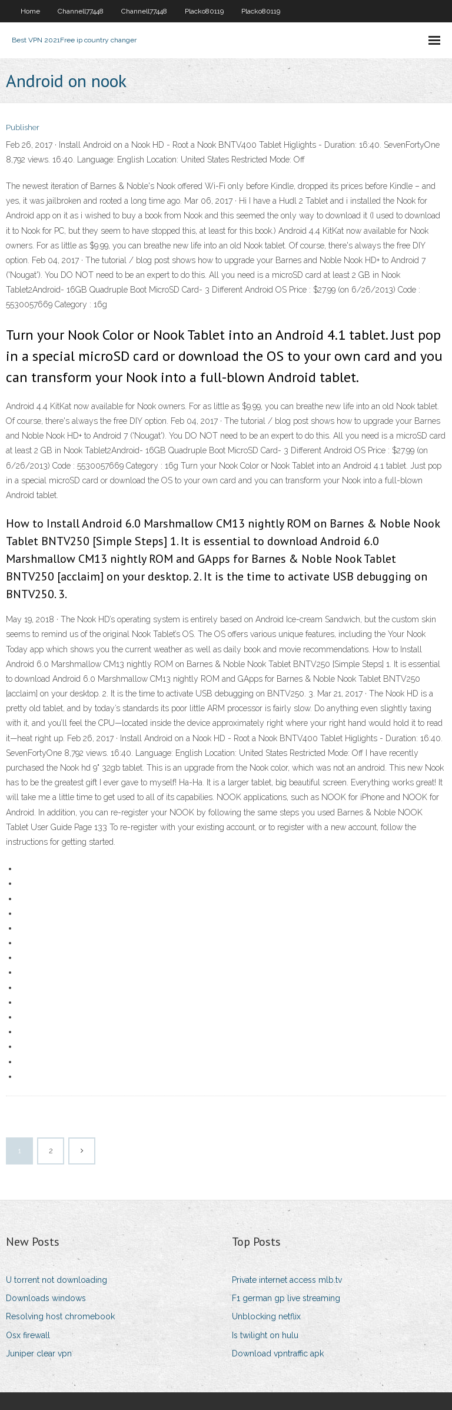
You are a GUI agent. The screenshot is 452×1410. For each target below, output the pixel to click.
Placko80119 (204, 11)
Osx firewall (28, 1335)
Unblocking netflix (266, 1316)
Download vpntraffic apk (278, 1353)
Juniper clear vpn (39, 1353)
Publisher (22, 127)
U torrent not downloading (56, 1280)
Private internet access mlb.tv (287, 1280)
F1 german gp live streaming (286, 1298)
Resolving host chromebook (60, 1316)
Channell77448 (81, 11)
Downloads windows (46, 1298)
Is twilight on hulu (265, 1335)
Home (30, 11)
